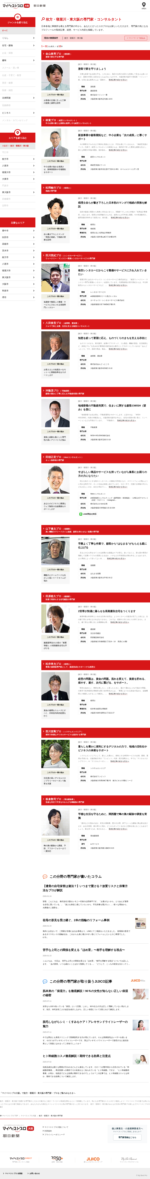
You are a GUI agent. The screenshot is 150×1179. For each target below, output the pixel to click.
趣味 (4, 60)
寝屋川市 (6, 172)
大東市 (5, 179)
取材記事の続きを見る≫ (118, 80)
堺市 (4, 297)
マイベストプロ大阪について (56, 1126)
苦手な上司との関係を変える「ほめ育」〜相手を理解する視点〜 (84, 949)
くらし (5, 38)
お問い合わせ (35, 1173)
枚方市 (5, 159)
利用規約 (48, 1130)
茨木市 (5, 250)
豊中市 (5, 231)
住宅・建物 (7, 45)
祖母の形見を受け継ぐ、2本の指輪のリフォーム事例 (76, 920)
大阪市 (5, 284)
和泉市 (5, 290)
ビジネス (6, 113)
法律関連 (6, 98)
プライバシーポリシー (53, 1134)
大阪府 (5, 146)
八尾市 (5, 166)
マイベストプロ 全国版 (13, 1173)
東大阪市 (6, 192)
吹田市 (5, 237)
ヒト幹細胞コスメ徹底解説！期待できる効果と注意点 (77, 1055)
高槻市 (5, 244)
